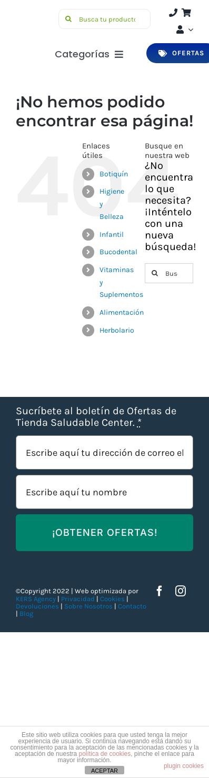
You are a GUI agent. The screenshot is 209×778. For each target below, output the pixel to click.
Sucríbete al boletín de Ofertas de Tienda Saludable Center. (96, 416)
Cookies (112, 599)
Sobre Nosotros (88, 606)
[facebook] (159, 591)
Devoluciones (37, 606)
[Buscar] (68, 19)
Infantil (111, 234)
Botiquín (113, 173)
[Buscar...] (169, 273)
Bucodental (118, 251)
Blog (26, 613)
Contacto (132, 606)
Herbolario (116, 330)
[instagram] (180, 591)
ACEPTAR (104, 770)
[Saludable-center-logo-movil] (35, 13)
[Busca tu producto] (104, 19)
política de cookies (104, 753)
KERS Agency (36, 599)
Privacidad (78, 599)
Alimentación (121, 312)
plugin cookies (184, 766)
